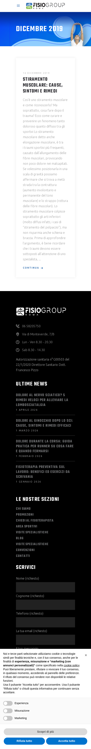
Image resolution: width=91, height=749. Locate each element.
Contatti (23, 556)
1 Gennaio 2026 (28, 481)
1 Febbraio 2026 (29, 456)
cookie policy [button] (71, 665)
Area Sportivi (26, 526)
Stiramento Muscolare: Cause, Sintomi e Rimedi (43, 85)
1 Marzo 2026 (27, 430)
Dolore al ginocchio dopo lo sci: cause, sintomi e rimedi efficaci (44, 423)
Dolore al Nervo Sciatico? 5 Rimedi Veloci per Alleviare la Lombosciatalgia (42, 400)
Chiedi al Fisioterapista (35, 520)
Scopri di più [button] (45, 731)
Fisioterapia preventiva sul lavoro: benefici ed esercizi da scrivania (43, 472)
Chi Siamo (23, 508)
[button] (86, 655)
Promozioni (25, 514)
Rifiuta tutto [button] (24, 741)
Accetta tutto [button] (66, 741)
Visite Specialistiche (32, 532)
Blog (20, 538)
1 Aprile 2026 (27, 410)
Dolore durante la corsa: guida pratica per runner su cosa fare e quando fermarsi (45, 446)
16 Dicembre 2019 (36, 73)
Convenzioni (25, 550)
